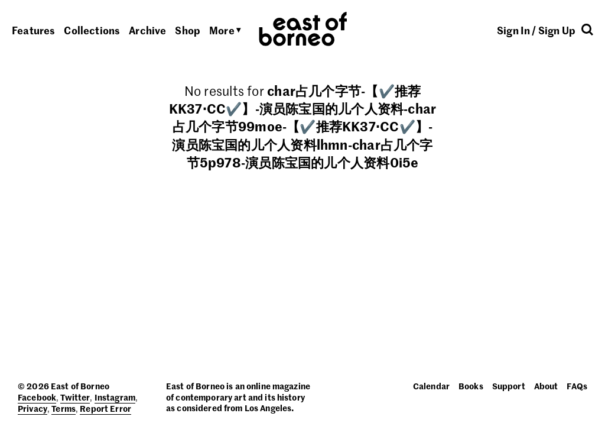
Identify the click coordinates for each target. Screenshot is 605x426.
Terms (63, 408)
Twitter (75, 397)
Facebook (37, 397)
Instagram (115, 397)
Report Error (105, 408)
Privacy (32, 408)
